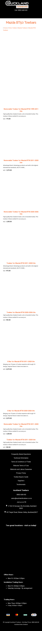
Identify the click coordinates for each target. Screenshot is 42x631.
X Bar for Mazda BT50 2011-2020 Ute (21, 361)
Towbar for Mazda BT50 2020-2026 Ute (21, 312)
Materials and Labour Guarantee (21, 469)
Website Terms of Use (21, 466)
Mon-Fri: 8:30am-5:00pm (16, 578)
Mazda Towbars (22, 28)
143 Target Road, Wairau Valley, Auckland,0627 (21, 512)
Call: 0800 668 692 (21, 13)
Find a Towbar (13, 28)
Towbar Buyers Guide (21, 477)
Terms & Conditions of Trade (21, 462)
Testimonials (21, 484)
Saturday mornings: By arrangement (20, 588)
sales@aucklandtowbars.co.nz (21, 498)
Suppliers (21, 481)
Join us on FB (21, 502)
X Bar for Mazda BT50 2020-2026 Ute (21, 411)
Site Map (24, 622)
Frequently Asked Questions (21, 454)
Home (5, 28)
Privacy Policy (21, 473)
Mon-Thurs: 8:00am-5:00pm (17, 603)
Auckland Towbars (15, 622)
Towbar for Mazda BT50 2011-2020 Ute (21, 263)
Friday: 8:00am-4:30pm (15, 605)
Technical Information (21, 458)
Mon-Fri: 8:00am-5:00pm (16, 586)
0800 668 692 (21, 494)
